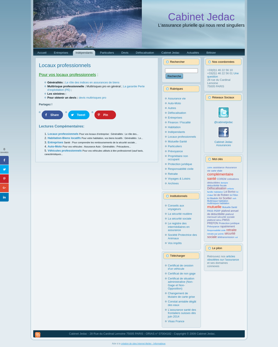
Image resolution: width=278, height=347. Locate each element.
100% (209, 168)
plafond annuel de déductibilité (222, 212)
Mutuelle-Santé (177, 141)
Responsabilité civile (181, 168)
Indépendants (176, 132)
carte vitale (216, 170)
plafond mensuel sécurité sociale (221, 215)
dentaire (224, 183)
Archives (173, 183)
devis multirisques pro (92, 97)
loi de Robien (221, 195)
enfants (230, 189)
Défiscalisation (177, 112)
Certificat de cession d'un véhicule (180, 267)
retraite (231, 230)
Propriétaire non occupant (178, 157)
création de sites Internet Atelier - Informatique (143, 343)
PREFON (212, 223)
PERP (217, 211)
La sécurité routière (180, 213)
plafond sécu (214, 220)
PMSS (226, 219)
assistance (219, 167)
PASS (210, 211)
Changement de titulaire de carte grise (181, 295)
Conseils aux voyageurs (176, 207)
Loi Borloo (229, 191)
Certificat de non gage (181, 273)
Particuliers (175, 146)
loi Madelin (212, 198)
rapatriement (227, 226)
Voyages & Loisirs (179, 178)
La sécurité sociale (179, 218)
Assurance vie (177, 98)
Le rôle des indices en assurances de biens (92, 82)
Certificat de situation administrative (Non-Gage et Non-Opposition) (181, 283)
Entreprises (56, 142)
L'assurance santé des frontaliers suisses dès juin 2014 (182, 313)
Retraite (173, 173)
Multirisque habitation (217, 201)
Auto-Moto (55, 146)
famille (210, 192)
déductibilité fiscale (217, 185)
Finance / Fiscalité (179, 122)
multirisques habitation (218, 203)
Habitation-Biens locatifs (64, 138)
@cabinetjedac (223, 122)
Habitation (174, 127)
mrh (234, 198)
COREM (221, 179)
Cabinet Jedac (201, 17)
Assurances (223, 145)
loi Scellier (225, 198)
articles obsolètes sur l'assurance (223, 258)
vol (236, 237)
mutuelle (214, 207)
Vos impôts (175, 243)
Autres (172, 108)
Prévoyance (175, 151)
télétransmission (226, 237)
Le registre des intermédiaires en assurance (179, 227)
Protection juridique (180, 164)
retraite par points (215, 234)
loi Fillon (234, 195)
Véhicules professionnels (65, 150)
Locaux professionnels (65, 65)
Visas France (176, 321)
